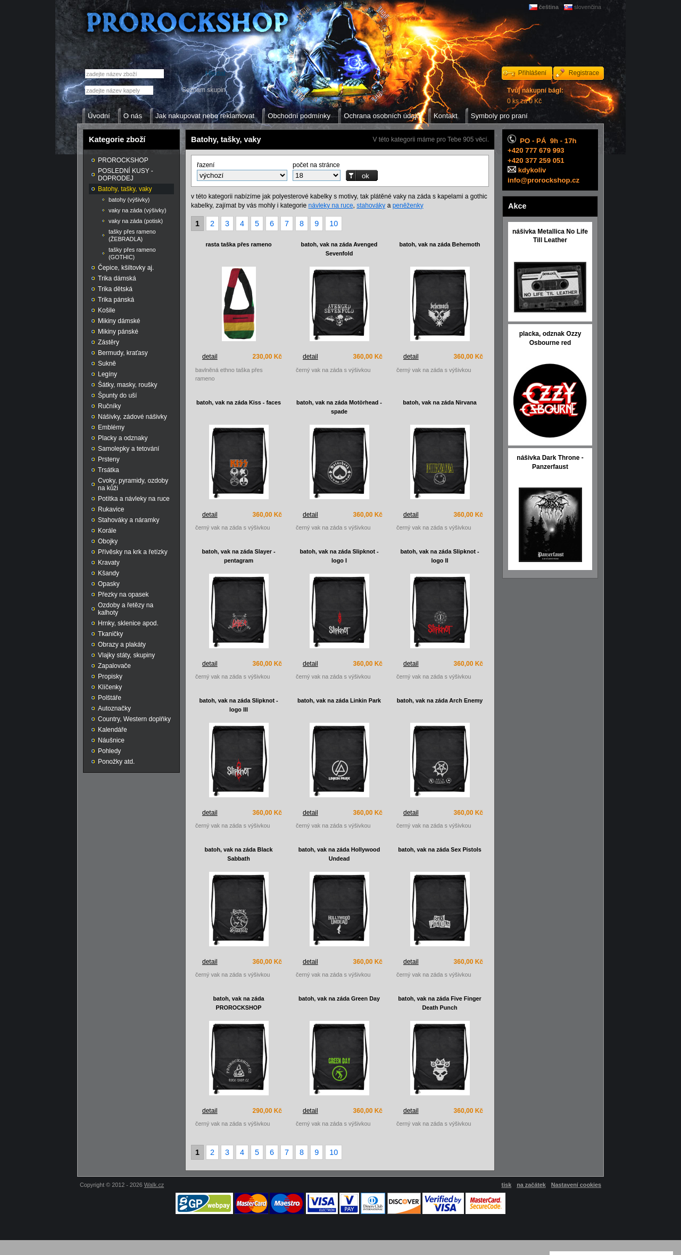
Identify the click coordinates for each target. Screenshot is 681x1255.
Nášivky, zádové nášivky (132, 416)
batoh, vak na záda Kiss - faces (238, 402)
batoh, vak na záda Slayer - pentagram (238, 556)
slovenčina (587, 7)
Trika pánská (116, 299)
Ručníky (109, 406)
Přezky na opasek (123, 594)
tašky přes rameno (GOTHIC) (132, 253)
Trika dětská (115, 289)
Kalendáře (112, 729)
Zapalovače (114, 666)
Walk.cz (154, 1185)
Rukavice (111, 509)
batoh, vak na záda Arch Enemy (440, 700)
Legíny (107, 374)
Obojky (108, 541)
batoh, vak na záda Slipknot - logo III (238, 705)
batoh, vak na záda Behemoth (440, 244)
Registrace (584, 73)
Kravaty (109, 562)
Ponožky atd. (116, 761)
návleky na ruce (331, 205)
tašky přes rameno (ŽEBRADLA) (132, 235)
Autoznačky (114, 708)
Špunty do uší (117, 395)
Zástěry (108, 342)
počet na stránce (316, 165)
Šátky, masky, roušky (127, 385)
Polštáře (109, 697)
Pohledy (109, 751)
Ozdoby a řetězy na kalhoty (125, 608)
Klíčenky (110, 687)
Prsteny (109, 459)
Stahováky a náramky (128, 520)
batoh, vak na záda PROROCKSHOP (238, 1003)
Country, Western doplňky (134, 719)
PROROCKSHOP (123, 160)
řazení (205, 165)
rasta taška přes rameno (238, 244)
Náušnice (111, 740)
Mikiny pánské (118, 331)
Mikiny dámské (119, 321)
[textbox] (119, 90)
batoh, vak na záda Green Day (339, 998)
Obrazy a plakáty (122, 644)
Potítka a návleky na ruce (134, 498)
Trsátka (108, 470)
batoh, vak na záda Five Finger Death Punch (439, 1003)
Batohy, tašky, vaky (125, 189)
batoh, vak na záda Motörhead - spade (339, 407)
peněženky (408, 205)
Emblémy (111, 427)
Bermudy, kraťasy (123, 353)
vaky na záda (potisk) (136, 221)
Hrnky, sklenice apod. (128, 623)
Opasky (109, 584)
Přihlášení (532, 73)
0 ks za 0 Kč (535, 96)
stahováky (370, 205)
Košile (106, 310)
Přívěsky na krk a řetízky (133, 552)
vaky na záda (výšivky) (138, 210)
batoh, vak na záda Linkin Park (339, 700)
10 (333, 223)
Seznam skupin (204, 90)
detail (210, 356)
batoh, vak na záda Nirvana (440, 402)
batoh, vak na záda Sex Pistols (439, 849)
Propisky (110, 676)
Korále (107, 530)
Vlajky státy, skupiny (126, 655)
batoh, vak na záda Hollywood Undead (339, 854)
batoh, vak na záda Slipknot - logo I (339, 556)
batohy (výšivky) (129, 199)
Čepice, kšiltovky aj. (126, 267)
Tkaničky (110, 634)
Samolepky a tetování (128, 448)
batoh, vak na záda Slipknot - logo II (439, 556)
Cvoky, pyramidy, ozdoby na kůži (133, 484)
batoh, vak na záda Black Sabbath (239, 854)
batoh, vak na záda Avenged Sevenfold (339, 249)
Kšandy (108, 573)
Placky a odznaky (122, 438)
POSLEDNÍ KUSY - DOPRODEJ (125, 174)
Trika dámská (117, 278)
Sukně (107, 363)
